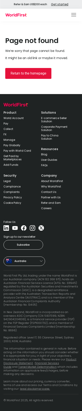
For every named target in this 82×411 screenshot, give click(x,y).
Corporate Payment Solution (54, 128)
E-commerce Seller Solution (54, 119)
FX (4, 134)
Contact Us (48, 192)
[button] (74, 15)
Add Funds (10, 165)
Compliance (12, 186)
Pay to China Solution (49, 137)
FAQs (44, 165)
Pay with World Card (17, 150)
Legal (7, 181)
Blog (44, 154)
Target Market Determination (37, 367)
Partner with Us (51, 197)
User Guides (49, 160)
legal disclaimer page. (35, 389)
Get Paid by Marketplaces (12, 157)
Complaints (11, 192)
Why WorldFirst (51, 186)
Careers (46, 208)
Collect (8, 129)
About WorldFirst (52, 181)
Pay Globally (11, 145)
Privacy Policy (12, 197)
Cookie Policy (12, 203)
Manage (9, 140)
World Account (13, 118)
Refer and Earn (51, 203)
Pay (5, 123)
